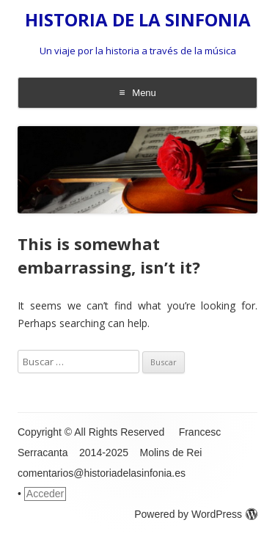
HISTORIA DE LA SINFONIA (138, 20)
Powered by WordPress (195, 514)
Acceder (45, 493)
